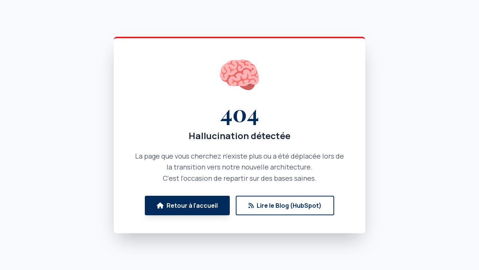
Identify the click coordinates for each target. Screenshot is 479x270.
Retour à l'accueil (187, 205)
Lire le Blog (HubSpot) (284, 205)
